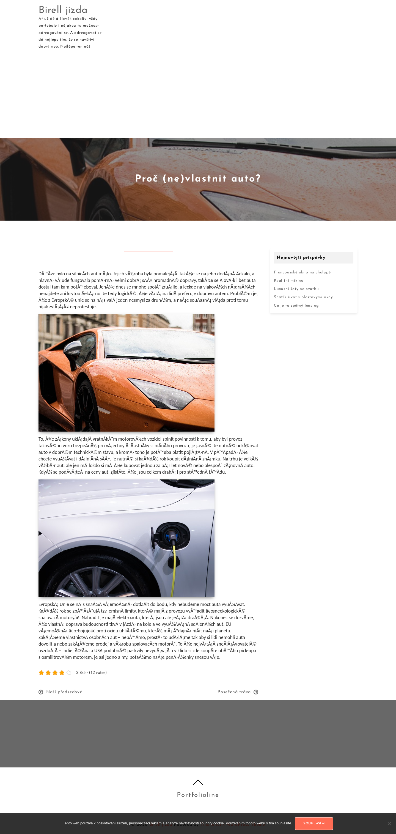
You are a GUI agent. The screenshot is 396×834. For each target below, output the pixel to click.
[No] (389, 823)
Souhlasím (313, 823)
